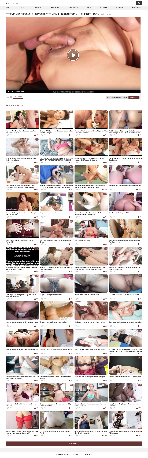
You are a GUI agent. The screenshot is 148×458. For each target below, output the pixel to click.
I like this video (8, 97)
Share (125, 97)
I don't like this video (10, 97)
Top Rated (37, 8)
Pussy (12, 3)
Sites (89, 8)
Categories (73, 8)
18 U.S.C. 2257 (87, 454)
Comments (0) (134, 97)
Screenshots (116, 97)
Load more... (74, 443)
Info (108, 97)
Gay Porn (103, 8)
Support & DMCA (62, 454)
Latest (22, 8)
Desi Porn (119, 8)
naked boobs (137, 8)
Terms (75, 454)
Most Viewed (55, 8)
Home (8, 8)
